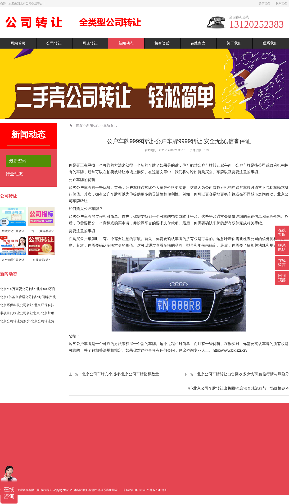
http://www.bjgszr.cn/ (230, 350)
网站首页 (18, 43)
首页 (79, 125)
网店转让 (90, 43)
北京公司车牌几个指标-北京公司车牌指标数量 (120, 374)
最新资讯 (17, 161)
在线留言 (198, 43)
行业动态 (14, 174)
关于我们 (264, 3)
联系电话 (282, 247)
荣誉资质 (162, 43)
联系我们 (281, 3)
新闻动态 (126, 43)
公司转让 (54, 43)
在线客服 (282, 232)
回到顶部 (282, 278)
